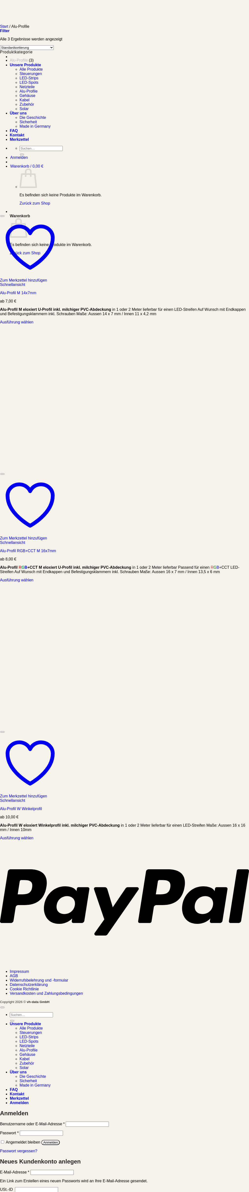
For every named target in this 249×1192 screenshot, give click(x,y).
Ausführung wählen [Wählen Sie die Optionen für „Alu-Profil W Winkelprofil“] (16, 838)
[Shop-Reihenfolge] (27, 47)
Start (4, 26)
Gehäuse (27, 1054)
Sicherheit (28, 1081)
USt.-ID (7, 1189)
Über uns (18, 1072)
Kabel (25, 1059)
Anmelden (50, 1142)
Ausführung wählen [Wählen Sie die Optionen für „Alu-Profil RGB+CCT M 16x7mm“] (16, 580)
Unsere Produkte (25, 65)
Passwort (9, 1133)
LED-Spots (29, 1041)
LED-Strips (29, 1037)
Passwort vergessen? (18, 1151)
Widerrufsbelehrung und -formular (39, 980)
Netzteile (27, 1046)
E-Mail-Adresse (14, 1172)
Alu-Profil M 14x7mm (18, 293)
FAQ (14, 1090)
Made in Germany (35, 1085)
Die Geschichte (33, 1076)
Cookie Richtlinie (24, 989)
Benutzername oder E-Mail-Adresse (32, 1124)
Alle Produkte (31, 1028)
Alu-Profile (19, 60)
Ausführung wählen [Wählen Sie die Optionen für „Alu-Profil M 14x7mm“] (16, 322)
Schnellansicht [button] (12, 285)
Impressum (19, 971)
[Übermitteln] (12, 1021)
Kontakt (17, 1094)
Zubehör (27, 1063)
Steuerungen (31, 1033)
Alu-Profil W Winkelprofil (21, 809)
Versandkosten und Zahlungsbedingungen (46, 993)
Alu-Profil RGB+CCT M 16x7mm (28, 551)
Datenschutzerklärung (29, 985)
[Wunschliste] (2, 216)
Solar (24, 1068)
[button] (5, 31)
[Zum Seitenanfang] (2, 1007)
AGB (14, 976)
